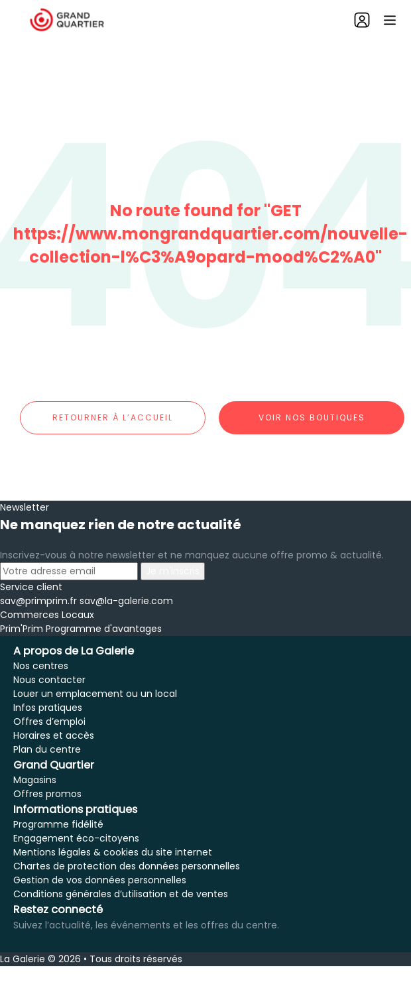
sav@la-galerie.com (126, 600)
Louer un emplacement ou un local (95, 693)
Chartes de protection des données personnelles (126, 866)
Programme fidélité (58, 824)
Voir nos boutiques (312, 417)
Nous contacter (49, 679)
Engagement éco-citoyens (76, 838)
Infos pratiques (47, 707)
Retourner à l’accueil (112, 417)
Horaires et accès (53, 735)
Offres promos (47, 793)
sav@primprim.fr (38, 600)
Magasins (34, 779)
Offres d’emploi (49, 721)
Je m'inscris (173, 571)
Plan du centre (47, 749)
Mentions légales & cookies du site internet (112, 852)
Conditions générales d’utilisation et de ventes (120, 894)
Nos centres (40, 665)
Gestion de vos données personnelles (99, 880)
